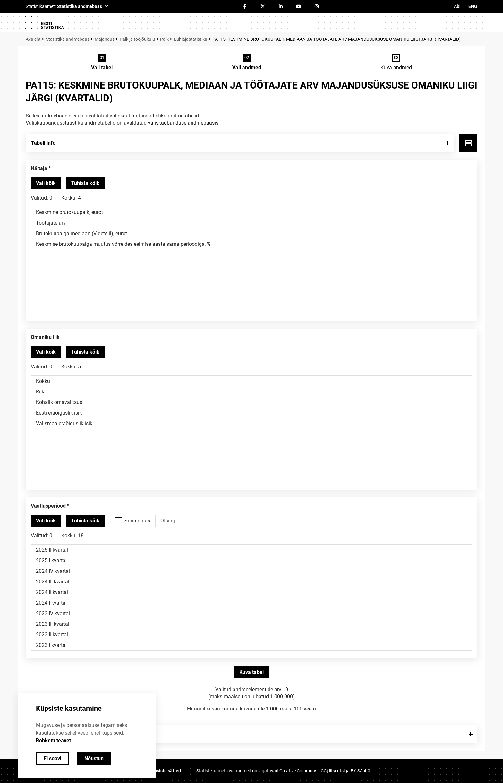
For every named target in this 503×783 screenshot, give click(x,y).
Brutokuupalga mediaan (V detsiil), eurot (251, 233)
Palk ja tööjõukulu (137, 39)
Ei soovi (52, 758)
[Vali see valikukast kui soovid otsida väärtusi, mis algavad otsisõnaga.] (118, 520)
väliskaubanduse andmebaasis (183, 123)
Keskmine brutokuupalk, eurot (251, 212)
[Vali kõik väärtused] (46, 183)
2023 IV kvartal (251, 613)
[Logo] (44, 22)
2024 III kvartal (251, 581)
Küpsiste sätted (165, 770)
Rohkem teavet (53, 740)
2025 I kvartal (251, 560)
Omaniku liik (45, 337)
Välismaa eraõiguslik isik (251, 423)
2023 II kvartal (251, 634)
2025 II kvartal (251, 550)
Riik (251, 391)
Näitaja (39, 168)
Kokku (251, 381)
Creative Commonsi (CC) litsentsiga (324, 770)
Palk (164, 39)
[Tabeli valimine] (102, 62)
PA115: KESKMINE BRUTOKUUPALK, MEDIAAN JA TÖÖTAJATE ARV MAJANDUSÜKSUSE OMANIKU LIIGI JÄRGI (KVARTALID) (336, 39)
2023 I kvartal (251, 645)
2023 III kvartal (251, 624)
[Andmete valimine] (246, 62)
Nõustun (94, 758)
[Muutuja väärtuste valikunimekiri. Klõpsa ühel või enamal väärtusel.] (251, 260)
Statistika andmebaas (68, 39)
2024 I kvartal (251, 603)
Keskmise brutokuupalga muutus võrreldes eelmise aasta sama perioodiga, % (251, 244)
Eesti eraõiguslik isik (251, 413)
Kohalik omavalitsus (251, 402)
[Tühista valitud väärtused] (85, 183)
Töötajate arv (251, 223)
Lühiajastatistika (190, 39)
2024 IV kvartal (251, 571)
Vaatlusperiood (48, 506)
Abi (457, 6)
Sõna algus (137, 521)
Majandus (105, 39)
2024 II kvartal (251, 592)
